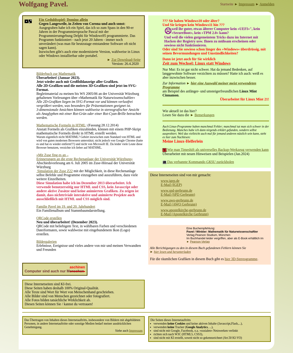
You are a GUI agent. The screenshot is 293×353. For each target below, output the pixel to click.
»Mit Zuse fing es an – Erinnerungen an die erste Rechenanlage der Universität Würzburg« (84, 157)
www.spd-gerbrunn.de (176, 190)
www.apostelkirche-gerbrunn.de (183, 210)
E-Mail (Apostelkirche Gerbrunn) (184, 214)
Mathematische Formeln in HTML (61, 125)
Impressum (136, 330)
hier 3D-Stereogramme (241, 259)
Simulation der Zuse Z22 (54, 171)
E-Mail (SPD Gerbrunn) (178, 194)
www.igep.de (170, 181)
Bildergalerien (46, 241)
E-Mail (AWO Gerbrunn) (179, 204)
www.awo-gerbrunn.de (177, 200)
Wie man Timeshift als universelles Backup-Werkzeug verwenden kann (215, 150)
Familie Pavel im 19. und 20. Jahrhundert (65, 206)
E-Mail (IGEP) (171, 185)
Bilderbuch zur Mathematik (56, 74)
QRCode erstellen (49, 218)
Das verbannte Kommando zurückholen (198, 162)
